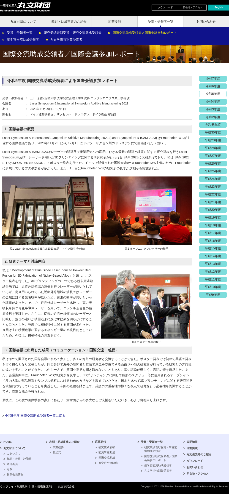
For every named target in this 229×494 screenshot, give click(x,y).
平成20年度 (213, 209)
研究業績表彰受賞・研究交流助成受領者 (72, 33)
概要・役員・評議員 (19, 458)
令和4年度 (213, 101)
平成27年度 (213, 156)
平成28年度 (213, 148)
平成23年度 (213, 186)
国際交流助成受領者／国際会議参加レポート (145, 33)
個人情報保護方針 (43, 486)
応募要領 (114, 21)
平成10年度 (213, 287)
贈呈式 (57, 452)
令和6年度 (213, 86)
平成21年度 (213, 202)
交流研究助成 (106, 452)
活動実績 (192, 448)
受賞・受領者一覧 (160, 21)
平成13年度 (213, 264)
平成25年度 (213, 171)
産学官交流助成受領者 (23, 39)
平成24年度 (213, 179)
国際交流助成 (106, 457)
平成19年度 (213, 217)
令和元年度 (213, 125)
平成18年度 (213, 225)
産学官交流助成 (108, 463)
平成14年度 (213, 256)
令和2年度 (213, 117)
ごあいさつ (14, 453)
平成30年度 (213, 132)
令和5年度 (213, 94)
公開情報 (192, 441)
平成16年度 (213, 241)
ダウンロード (165, 7)
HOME (7, 441)
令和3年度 (213, 109)
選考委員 (12, 464)
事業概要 (58, 447)
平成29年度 (213, 140)
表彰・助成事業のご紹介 (69, 21)
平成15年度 (213, 248)
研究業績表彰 (106, 447)
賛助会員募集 (15, 474)
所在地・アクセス (193, 7)
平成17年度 (213, 233)
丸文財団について (23, 21)
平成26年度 (213, 163)
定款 (9, 469)
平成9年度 (213, 294)
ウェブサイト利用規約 (13, 486)
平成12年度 (213, 271)
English (219, 7)
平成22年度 (213, 194)
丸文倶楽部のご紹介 (199, 454)
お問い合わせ (206, 21)
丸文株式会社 (66, 486)
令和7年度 (213, 78)
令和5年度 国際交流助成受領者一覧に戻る (35, 415)
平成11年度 (213, 279)
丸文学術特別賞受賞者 (66, 39)
